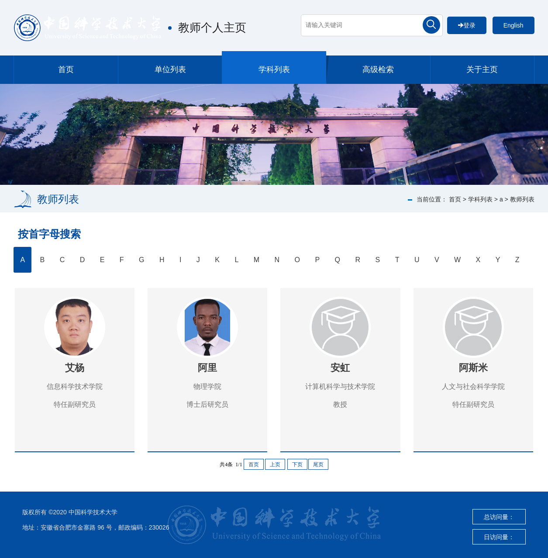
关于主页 (482, 69)
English (513, 25)
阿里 (207, 367)
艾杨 (74, 367)
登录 (467, 25)
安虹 (340, 367)
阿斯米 (473, 367)
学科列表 (274, 69)
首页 (66, 69)
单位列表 (170, 69)
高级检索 (378, 69)
